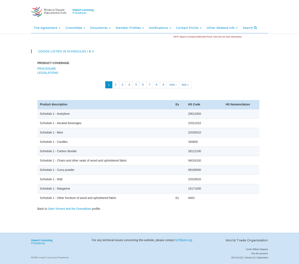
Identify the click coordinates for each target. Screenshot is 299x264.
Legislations (47, 72)
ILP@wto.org (183, 240)
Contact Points (189, 28)
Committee (75, 28)
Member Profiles (130, 28)
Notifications (160, 28)
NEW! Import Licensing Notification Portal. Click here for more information (209, 37)
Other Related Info (222, 28)
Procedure (46, 68)
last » (185, 84)
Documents (100, 28)
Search (250, 28)
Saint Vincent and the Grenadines (69, 208)
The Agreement (47, 28)
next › (172, 84)
